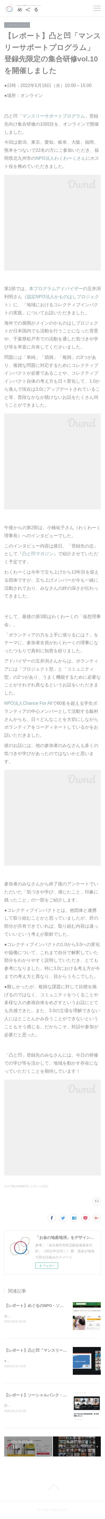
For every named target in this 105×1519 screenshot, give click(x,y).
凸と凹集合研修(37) (16, 1186)
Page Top (52, 1488)
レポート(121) (39, 1186)
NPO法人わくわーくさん (61, 158)
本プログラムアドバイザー (56, 288)
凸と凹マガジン (37, 553)
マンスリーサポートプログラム (53, 116)
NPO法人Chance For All (28, 703)
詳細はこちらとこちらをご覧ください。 (34, 1406)
